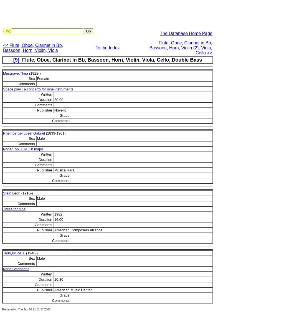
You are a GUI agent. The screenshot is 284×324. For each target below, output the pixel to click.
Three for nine (14, 209)
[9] (16, 60)
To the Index (107, 47)
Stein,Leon (11, 193)
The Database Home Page (186, 33)
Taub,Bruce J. (14, 253)
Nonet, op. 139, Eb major (23, 149)
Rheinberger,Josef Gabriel (24, 133)
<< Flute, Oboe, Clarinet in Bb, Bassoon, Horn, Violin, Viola (33, 48)
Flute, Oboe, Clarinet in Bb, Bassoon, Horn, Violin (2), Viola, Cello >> (180, 47)
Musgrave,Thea (15, 73)
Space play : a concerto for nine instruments (38, 89)
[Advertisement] (103, 14)
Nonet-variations (16, 269)
